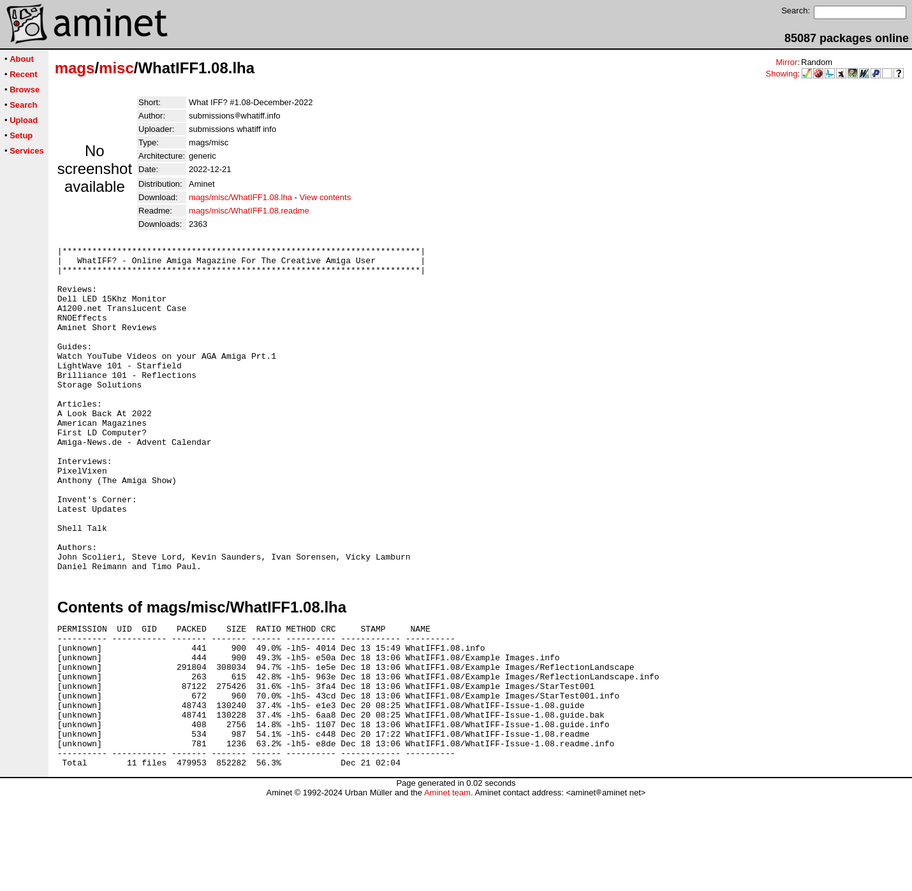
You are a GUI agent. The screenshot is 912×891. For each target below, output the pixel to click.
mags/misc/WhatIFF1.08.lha (240, 197)
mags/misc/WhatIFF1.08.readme (249, 210)
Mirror (786, 62)
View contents (325, 197)
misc (116, 67)
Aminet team (447, 886)
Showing (782, 73)
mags (75, 67)
